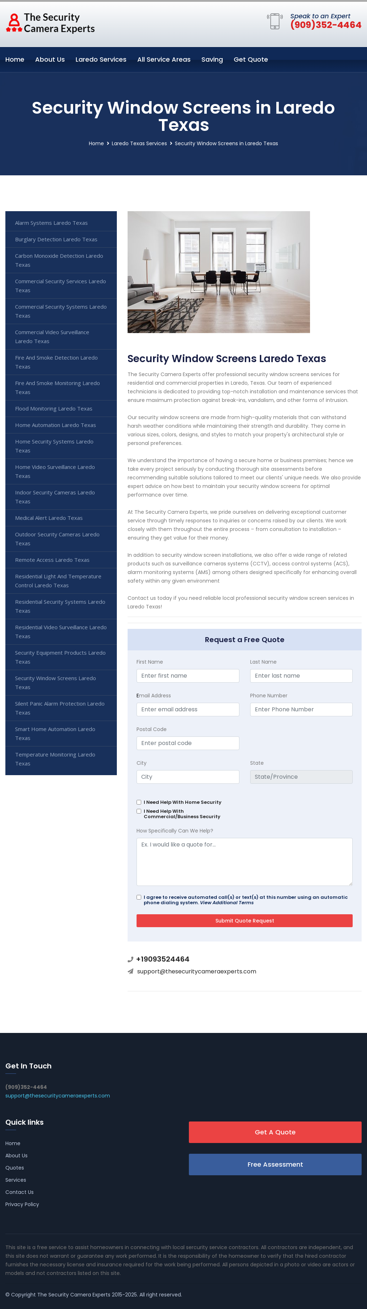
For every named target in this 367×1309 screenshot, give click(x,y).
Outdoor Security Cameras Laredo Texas (57, 539)
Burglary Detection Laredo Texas (56, 239)
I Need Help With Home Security (182, 802)
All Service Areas (164, 59)
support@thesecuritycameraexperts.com (196, 971)
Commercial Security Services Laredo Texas (60, 286)
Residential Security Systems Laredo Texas (60, 606)
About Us (50, 59)
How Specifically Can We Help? (175, 830)
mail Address (154, 695)
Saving (212, 59)
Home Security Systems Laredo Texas (54, 446)
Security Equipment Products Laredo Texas (60, 657)
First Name (150, 661)
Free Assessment (275, 1164)
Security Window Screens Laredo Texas (55, 682)
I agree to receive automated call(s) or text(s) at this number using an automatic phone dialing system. (246, 900)
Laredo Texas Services (139, 143)
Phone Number (268, 695)
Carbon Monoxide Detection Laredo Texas (59, 260)
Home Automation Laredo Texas (55, 424)
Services (15, 1180)
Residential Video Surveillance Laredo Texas (61, 631)
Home (14, 59)
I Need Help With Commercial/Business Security (182, 813)
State (257, 763)
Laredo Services (101, 59)
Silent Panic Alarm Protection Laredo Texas (60, 708)
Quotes (14, 1167)
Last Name (263, 661)
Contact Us (19, 1192)
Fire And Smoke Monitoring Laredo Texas (57, 387)
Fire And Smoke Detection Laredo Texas (56, 362)
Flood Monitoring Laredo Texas (53, 408)
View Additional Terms (227, 902)
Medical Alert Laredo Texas (49, 517)
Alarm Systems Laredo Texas (51, 222)
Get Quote (251, 59)
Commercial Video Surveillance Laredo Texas (52, 336)
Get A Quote (275, 1132)
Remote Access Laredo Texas (52, 559)
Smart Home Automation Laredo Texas (55, 733)
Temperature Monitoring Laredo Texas (55, 759)
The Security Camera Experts (73, 1294)
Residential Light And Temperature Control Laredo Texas (58, 581)
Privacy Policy (22, 1204)
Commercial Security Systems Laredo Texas (61, 311)
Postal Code (152, 729)
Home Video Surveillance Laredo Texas (55, 471)
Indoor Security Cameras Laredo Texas (55, 497)
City (142, 763)
